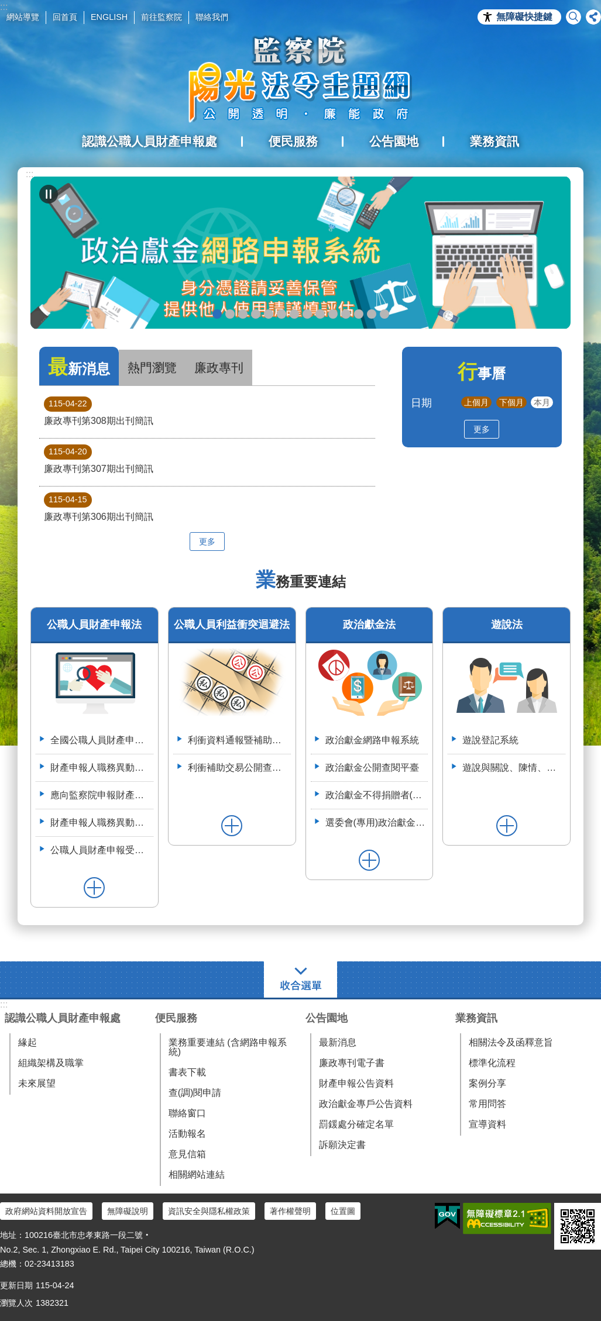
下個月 (511, 402)
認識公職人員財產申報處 (63, 1018)
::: (29, 174)
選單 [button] (300, 979)
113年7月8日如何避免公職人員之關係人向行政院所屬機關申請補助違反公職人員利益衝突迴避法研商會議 (358, 314)
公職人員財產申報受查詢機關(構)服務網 (101, 850)
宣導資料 (487, 1124)
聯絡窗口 (187, 1113)
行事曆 (482, 373)
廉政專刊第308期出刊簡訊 (98, 411)
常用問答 (487, 1104)
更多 (207, 541)
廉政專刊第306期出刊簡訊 (98, 507)
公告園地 (326, 1018)
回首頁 (65, 17)
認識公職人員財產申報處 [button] (149, 141)
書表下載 (187, 1072)
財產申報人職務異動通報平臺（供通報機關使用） (101, 767)
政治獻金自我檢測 (243, 314)
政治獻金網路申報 (217, 314)
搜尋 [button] (573, 17)
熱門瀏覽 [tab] (152, 367)
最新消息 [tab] (79, 367)
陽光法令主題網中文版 (301, 79)
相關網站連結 (197, 1174)
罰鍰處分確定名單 (356, 1124)
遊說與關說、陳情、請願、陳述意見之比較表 (513, 767)
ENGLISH (109, 17)
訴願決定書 (342, 1145)
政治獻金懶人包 (230, 314)
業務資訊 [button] (494, 141)
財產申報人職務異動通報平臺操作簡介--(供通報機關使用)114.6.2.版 (101, 822)
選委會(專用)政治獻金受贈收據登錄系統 (376, 822)
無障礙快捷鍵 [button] (524, 17)
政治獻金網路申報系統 (372, 740)
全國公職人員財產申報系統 (101, 740)
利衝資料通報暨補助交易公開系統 (346, 314)
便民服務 (176, 1018)
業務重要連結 (301, 581)
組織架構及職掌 (51, 1063)
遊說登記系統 (490, 740)
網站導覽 (22, 17)
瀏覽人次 (16, 1303)
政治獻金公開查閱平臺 (268, 314)
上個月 (476, 402)
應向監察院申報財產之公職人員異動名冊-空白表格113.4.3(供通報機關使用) (101, 795)
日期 (421, 402)
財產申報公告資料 (356, 1083)
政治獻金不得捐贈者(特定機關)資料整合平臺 (376, 795)
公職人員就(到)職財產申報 (307, 314)
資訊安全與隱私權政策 (209, 1211)
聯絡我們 (211, 17)
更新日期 (16, 1285)
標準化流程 (492, 1063)
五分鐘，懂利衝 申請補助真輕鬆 (333, 314)
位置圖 (343, 1211)
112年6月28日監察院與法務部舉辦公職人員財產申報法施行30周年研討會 (371, 314)
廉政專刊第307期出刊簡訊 (98, 459)
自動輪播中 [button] (48, 194)
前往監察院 (161, 17)
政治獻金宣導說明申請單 (281, 314)
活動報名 (187, 1134)
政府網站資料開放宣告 (46, 1211)
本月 (542, 402)
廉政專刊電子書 (351, 1063)
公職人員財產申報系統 (320, 314)
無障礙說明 (127, 1211)
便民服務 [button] (293, 141)
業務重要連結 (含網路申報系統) (228, 1047)
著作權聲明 (290, 1211)
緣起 (27, 1042)
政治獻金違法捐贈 (255, 314)
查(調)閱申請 (195, 1093)
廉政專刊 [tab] (218, 367)
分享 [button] (593, 17)
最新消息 (337, 1042)
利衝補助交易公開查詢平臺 (239, 767)
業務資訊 (476, 1018)
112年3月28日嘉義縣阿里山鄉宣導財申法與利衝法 (384, 314)
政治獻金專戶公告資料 (366, 1104)
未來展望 (37, 1083)
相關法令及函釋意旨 (511, 1042)
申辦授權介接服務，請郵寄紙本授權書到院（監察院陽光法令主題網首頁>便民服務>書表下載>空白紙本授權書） (294, 314)
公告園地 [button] (393, 141)
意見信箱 (187, 1154)
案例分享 (487, 1083)
